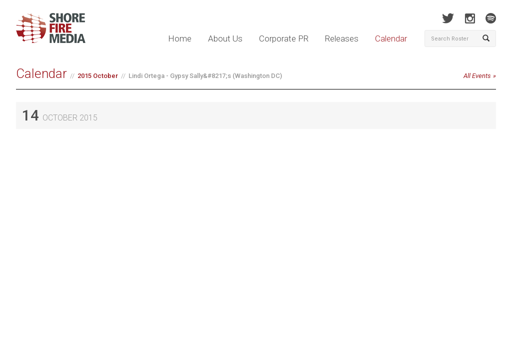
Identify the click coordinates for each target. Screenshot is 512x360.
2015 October (98, 75)
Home (180, 39)
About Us (225, 39)
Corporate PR (283, 39)
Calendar (391, 39)
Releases (341, 39)
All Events (477, 76)
